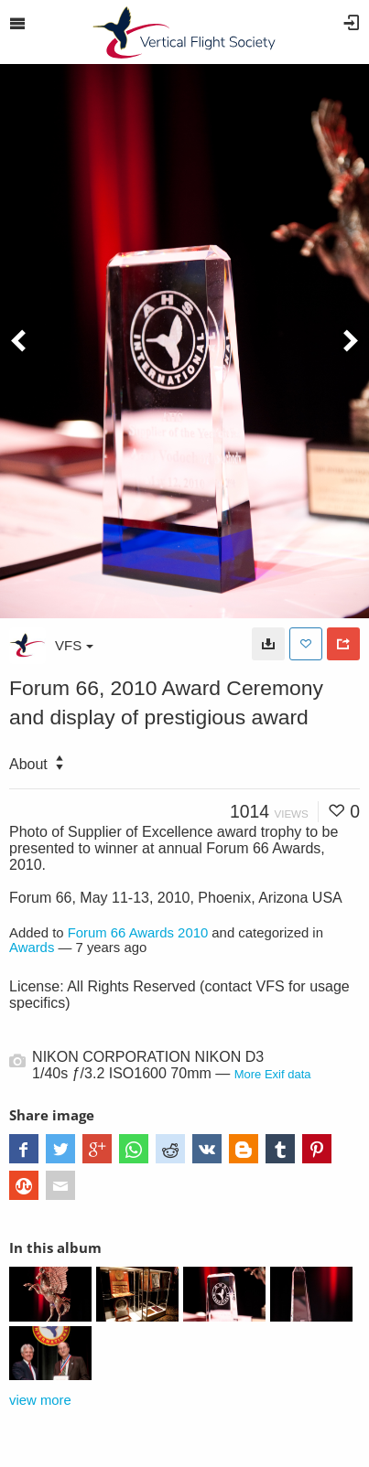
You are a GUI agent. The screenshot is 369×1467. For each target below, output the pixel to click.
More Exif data (272, 1074)
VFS (74, 645)
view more (40, 1400)
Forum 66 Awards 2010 (138, 933)
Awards (31, 947)
